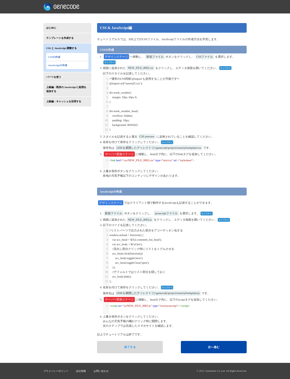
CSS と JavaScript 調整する (61, 48)
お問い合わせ (101, 371)
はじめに (51, 27)
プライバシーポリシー (55, 371)
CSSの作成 (54, 57)
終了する (130, 347)
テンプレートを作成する (60, 38)
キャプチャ (109, 62)
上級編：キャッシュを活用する (63, 101)
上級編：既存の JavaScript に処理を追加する (66, 89)
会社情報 (81, 371)
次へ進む (213, 347)
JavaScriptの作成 (57, 65)
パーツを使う (53, 77)
